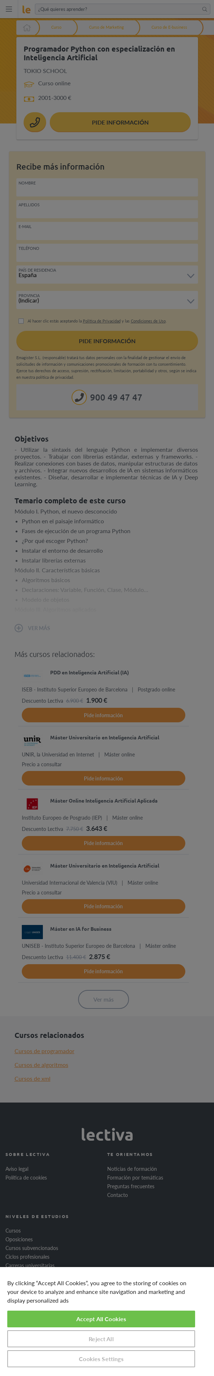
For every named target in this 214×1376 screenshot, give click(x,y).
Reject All (101, 1338)
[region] (107, 1321)
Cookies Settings (101, 1358)
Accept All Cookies (101, 1318)
